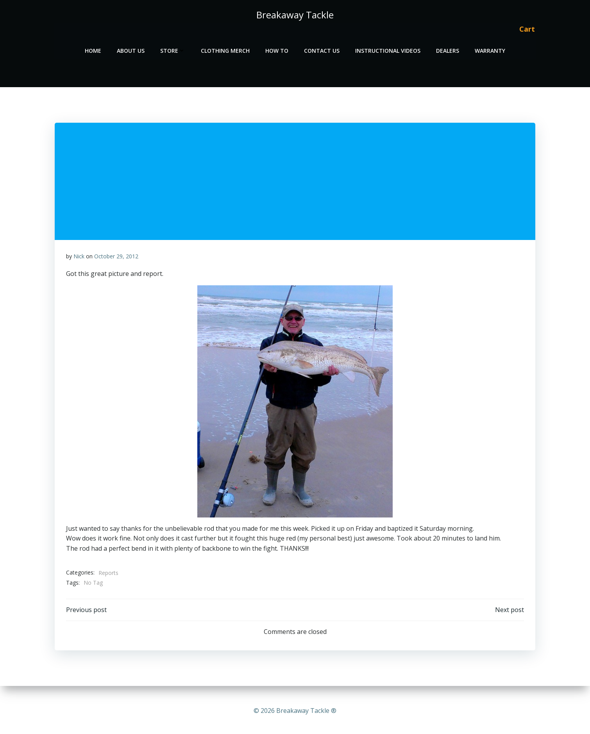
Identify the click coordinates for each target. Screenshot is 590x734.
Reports (108, 574)
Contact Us (322, 49)
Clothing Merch (225, 49)
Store (172, 49)
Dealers (447, 49)
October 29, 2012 (116, 257)
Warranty (490, 49)
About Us (131, 49)
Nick (78, 257)
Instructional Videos (387, 49)
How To (276, 49)
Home (93, 49)
